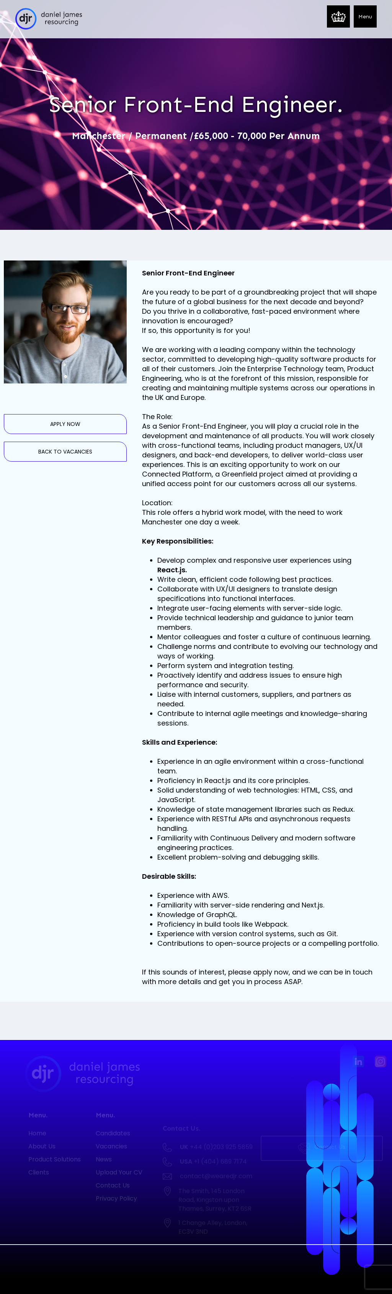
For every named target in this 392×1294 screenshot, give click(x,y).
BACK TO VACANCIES (65, 451)
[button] (365, 16)
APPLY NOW (65, 424)
